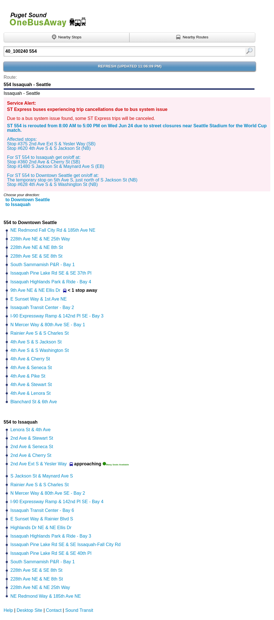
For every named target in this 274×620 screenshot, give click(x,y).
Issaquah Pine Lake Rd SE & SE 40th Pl (50, 553)
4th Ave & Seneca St (31, 367)
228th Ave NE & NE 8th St (36, 247)
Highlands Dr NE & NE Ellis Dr (41, 527)
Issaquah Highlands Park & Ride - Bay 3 (50, 536)
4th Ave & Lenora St (30, 393)
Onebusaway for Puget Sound (45, 17)
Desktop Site (29, 610)
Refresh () (129, 66)
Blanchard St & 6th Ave (33, 401)
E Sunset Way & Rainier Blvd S (41, 518)
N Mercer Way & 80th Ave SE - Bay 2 (47, 493)
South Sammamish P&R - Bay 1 (42, 264)
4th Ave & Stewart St (31, 384)
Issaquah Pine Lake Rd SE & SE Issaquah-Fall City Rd (65, 544)
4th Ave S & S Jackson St (36, 341)
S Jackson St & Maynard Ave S (41, 476)
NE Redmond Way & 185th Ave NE (45, 596)
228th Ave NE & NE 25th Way (40, 238)
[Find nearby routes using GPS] (192, 37)
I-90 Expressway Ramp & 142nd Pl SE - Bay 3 (56, 316)
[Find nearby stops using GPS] (67, 37)
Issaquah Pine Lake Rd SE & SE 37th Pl (50, 273)
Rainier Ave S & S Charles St (39, 333)
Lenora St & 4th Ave (30, 429)
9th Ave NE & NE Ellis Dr (35, 290)
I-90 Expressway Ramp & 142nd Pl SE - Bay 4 (56, 501)
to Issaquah (18, 204)
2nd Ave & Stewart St (31, 438)
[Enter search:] (111, 51)
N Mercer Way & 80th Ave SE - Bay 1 (47, 324)
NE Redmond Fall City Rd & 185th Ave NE (52, 230)
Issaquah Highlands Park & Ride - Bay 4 (50, 281)
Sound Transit (79, 610)
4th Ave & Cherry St (30, 358)
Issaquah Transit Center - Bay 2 (42, 307)
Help (8, 610)
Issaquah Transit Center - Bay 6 (42, 510)
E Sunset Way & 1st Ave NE (38, 299)
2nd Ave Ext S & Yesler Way (38, 463)
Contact (54, 610)
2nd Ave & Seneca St (31, 446)
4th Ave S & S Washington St (39, 350)
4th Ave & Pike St (27, 376)
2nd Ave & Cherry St (30, 455)
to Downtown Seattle (27, 199)
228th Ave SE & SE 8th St (36, 256)
